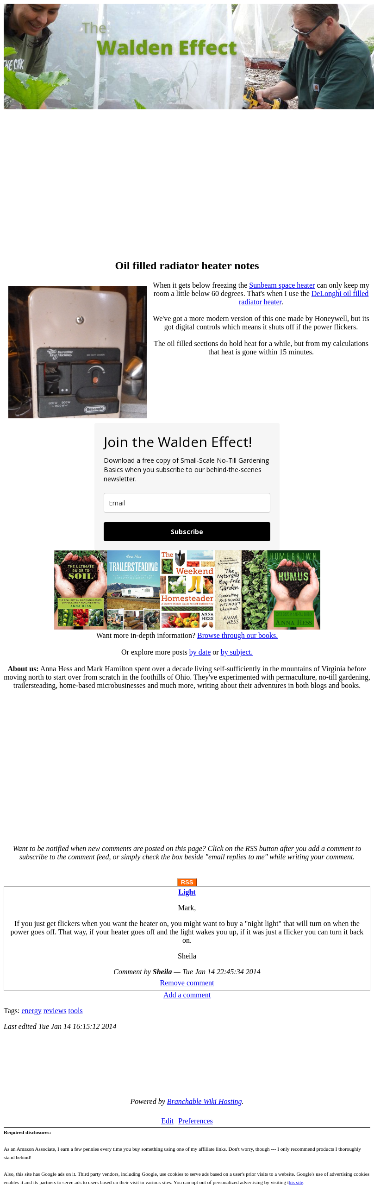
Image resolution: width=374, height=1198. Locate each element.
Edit (167, 1121)
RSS (187, 882)
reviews (55, 1011)
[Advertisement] (187, 185)
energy (31, 1011)
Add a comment (187, 995)
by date (200, 652)
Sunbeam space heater (282, 285)
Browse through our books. (237, 635)
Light (186, 892)
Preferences (195, 1121)
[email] (187, 503)
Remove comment (187, 983)
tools (75, 1011)
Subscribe (187, 531)
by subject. (237, 652)
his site (296, 1182)
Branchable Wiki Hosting (204, 1101)
